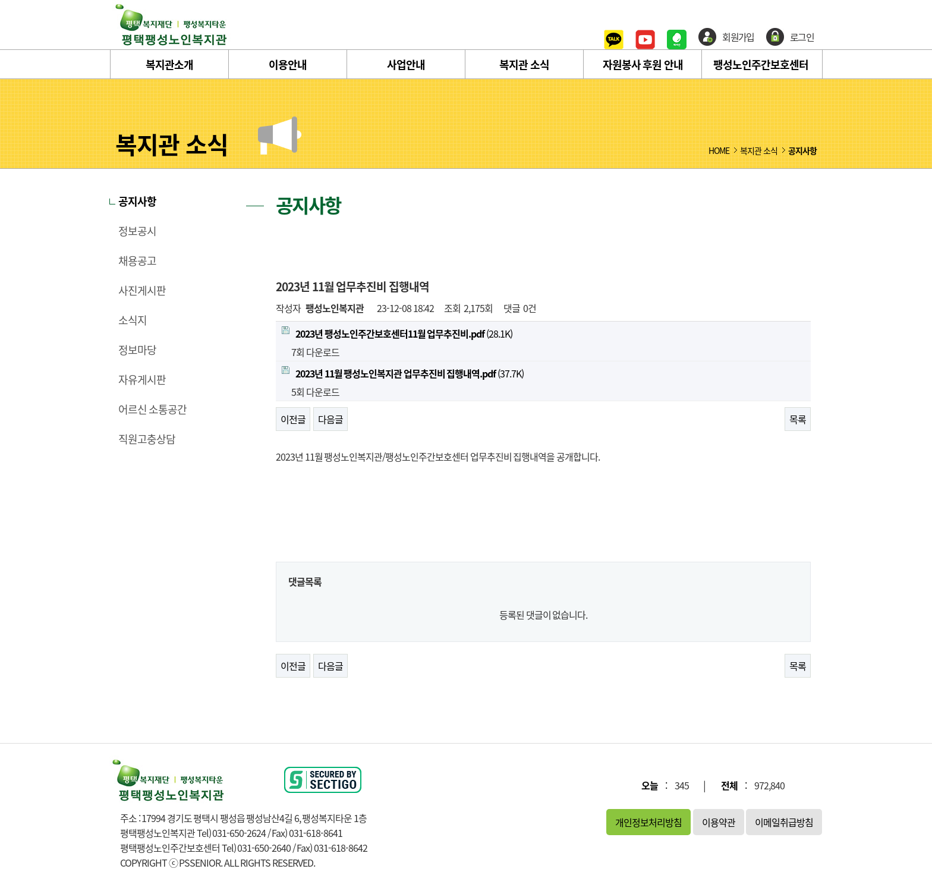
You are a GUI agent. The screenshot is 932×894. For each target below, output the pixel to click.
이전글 (293, 419)
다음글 (330, 419)
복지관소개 (169, 64)
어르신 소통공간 (152, 409)
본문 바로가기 (0, 0)
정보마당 (137, 350)
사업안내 (406, 64)
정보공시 (137, 231)
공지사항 (137, 201)
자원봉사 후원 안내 (643, 64)
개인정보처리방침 (648, 822)
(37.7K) (403, 373)
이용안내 (288, 64)
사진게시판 (142, 291)
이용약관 (718, 822)
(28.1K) (397, 333)
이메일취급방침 (784, 822)
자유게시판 (142, 380)
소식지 (132, 320)
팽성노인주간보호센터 (760, 64)
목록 (797, 419)
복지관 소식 (524, 64)
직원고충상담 (146, 439)
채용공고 (137, 261)
